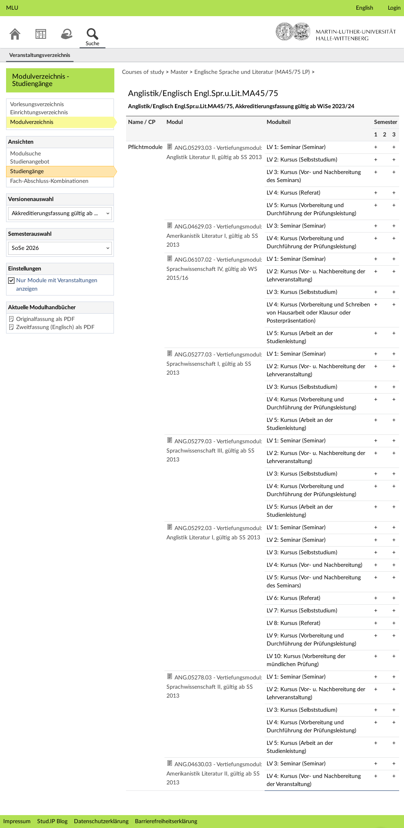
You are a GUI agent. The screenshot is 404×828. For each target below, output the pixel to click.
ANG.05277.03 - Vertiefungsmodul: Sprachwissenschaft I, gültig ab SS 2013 (214, 364)
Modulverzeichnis (31, 122)
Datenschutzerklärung (101, 821)
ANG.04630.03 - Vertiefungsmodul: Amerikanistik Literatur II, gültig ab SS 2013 (214, 774)
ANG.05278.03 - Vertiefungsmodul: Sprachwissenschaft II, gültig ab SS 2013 (214, 687)
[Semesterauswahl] (60, 248)
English (364, 8)
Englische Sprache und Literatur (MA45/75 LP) (252, 72)
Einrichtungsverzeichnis (39, 112)
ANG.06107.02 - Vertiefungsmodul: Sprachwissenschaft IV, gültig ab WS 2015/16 (214, 269)
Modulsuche (25, 154)
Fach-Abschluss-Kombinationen (49, 181)
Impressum (17, 821)
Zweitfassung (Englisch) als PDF (55, 327)
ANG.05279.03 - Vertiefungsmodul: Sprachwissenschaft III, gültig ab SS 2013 (214, 451)
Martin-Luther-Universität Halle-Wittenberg (336, 31)
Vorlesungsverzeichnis (37, 104)
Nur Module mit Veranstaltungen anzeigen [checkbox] (56, 285)
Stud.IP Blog (52, 821)
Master (179, 72)
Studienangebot (29, 162)
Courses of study (143, 72)
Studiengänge (27, 171)
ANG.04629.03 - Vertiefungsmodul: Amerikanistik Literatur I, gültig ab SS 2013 (214, 236)
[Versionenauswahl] (60, 213)
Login (394, 8)
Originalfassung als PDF (45, 319)
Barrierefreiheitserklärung (166, 821)
